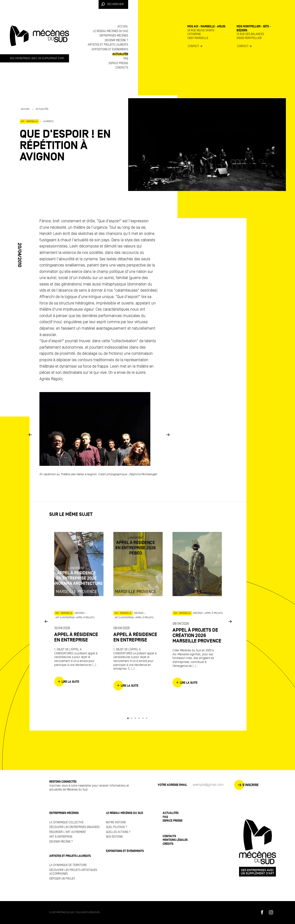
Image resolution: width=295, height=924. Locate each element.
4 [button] (140, 718)
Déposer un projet (62, 878)
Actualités (120, 54)
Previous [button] (30, 434)
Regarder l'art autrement (67, 832)
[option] (69, 134)
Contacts (121, 67)
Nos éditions (114, 836)
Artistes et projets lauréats (108, 44)
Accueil (123, 26)
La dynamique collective (66, 822)
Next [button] (168, 434)
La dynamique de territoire (68, 865)
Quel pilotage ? (116, 827)
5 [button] (143, 718)
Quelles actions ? (118, 832)
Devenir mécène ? (116, 40)
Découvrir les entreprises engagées (74, 827)
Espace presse (118, 63)
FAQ (125, 58)
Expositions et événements (110, 49)
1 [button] (129, 718)
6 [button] (147, 718)
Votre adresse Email (172, 785)
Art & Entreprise (60, 836)
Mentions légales (175, 840)
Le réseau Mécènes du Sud (110, 31)
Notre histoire (116, 822)
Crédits (168, 844)
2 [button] (132, 718)
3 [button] (136, 718)
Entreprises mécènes (114, 35)
